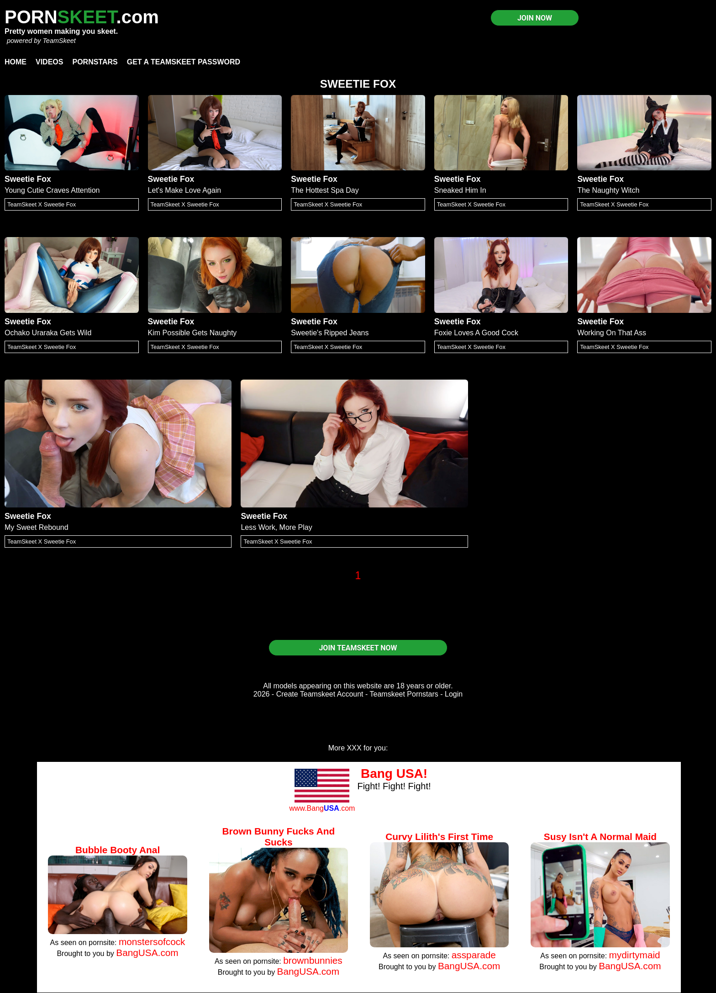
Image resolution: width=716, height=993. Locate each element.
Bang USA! (394, 773)
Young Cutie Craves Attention (52, 190)
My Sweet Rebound (36, 527)
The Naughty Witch (608, 190)
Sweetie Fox (28, 179)
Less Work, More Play (276, 527)
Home (15, 62)
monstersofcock (152, 941)
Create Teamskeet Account (319, 694)
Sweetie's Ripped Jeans (330, 333)
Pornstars (94, 62)
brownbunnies (312, 960)
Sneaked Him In (460, 190)
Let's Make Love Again (184, 190)
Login (454, 694)
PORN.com (82, 17)
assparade (474, 955)
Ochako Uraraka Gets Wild (48, 333)
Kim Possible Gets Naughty (192, 333)
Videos (49, 62)
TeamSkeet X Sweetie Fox (41, 204)
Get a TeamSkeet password (183, 62)
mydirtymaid (634, 955)
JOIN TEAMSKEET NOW (358, 648)
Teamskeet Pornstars (404, 694)
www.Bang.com (322, 808)
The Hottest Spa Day (325, 190)
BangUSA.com (147, 952)
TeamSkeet (58, 40)
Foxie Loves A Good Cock (476, 333)
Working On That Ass (611, 333)
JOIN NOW (534, 18)
